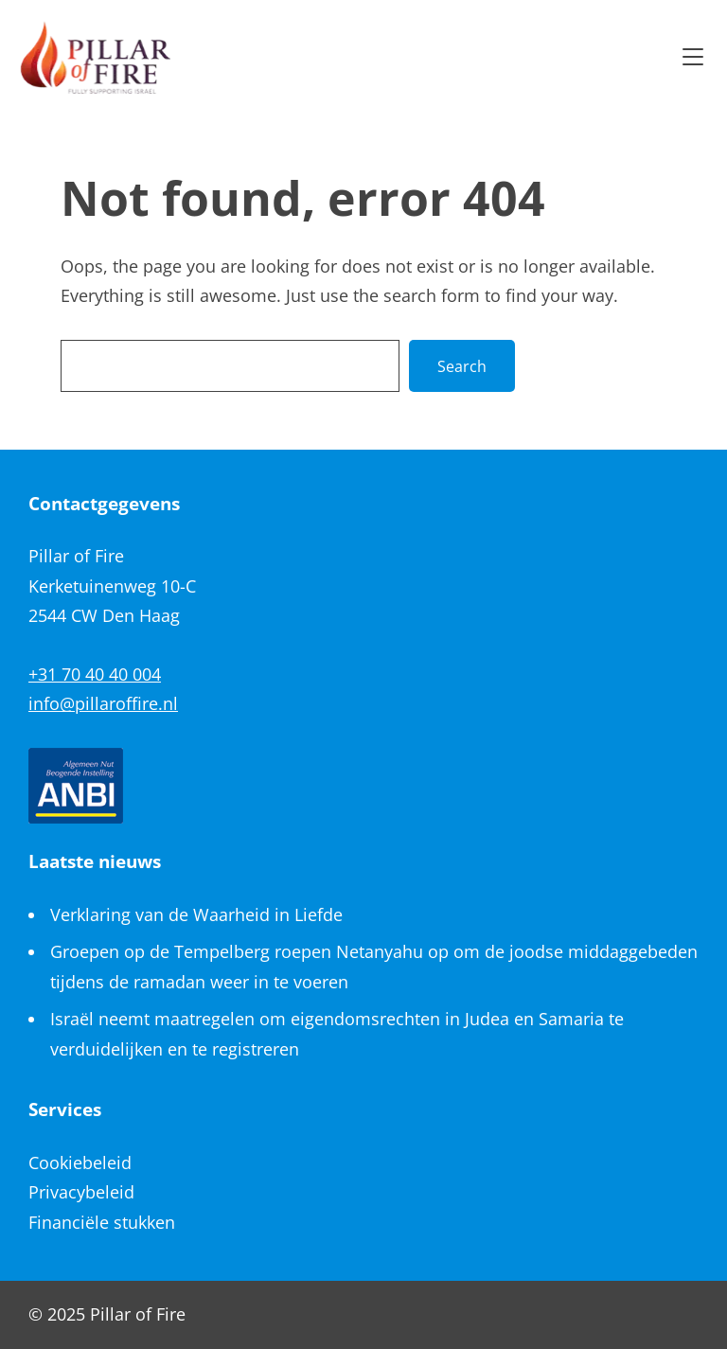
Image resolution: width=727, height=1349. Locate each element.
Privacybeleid (81, 1191)
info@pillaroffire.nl (103, 703)
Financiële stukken (101, 1222)
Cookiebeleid (80, 1162)
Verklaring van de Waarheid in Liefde (196, 914)
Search (462, 366)
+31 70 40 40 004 (94, 674)
